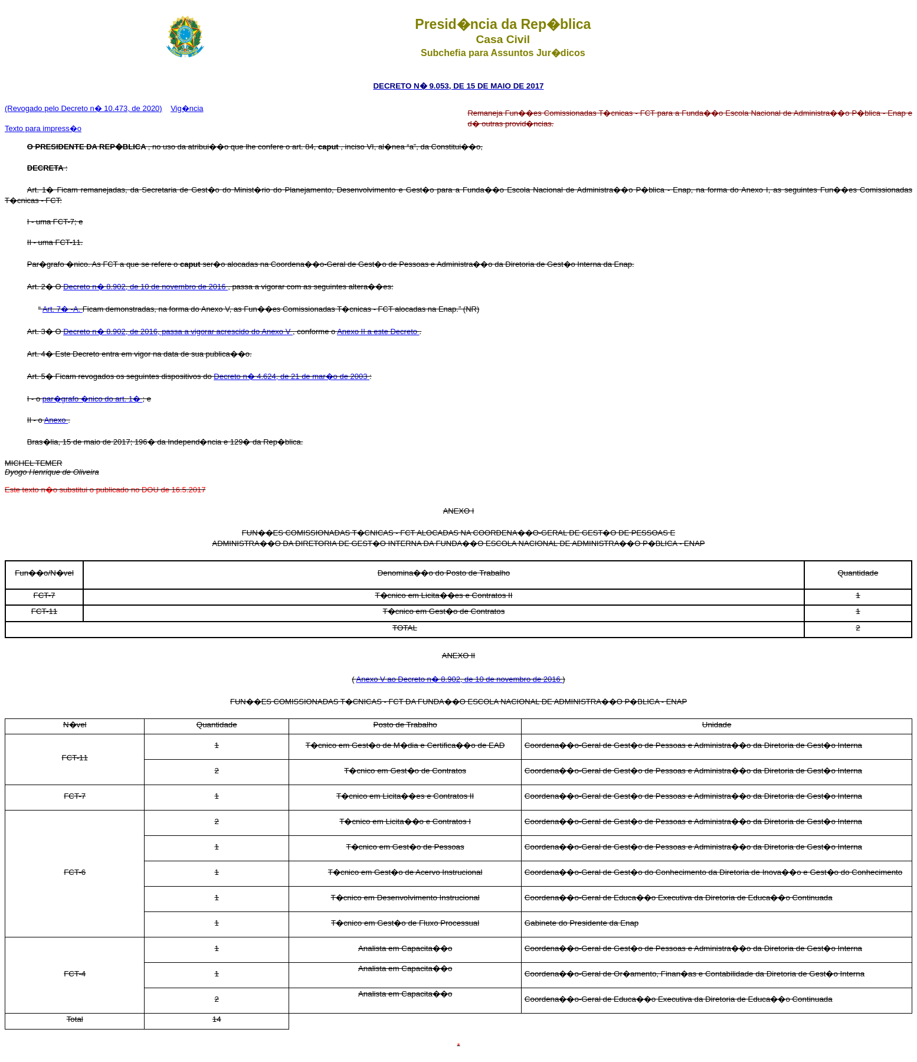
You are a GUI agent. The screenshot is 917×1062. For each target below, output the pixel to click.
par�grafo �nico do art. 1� (92, 398)
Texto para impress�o (43, 128)
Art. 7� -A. (62, 309)
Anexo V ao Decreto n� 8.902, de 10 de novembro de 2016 (459, 679)
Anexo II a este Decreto (378, 331)
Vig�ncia (187, 108)
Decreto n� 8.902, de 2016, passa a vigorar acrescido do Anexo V (178, 331)
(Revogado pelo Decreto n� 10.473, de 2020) (83, 108)
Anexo (56, 420)
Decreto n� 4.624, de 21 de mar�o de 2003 (291, 376)
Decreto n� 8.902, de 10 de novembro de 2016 (145, 286)
